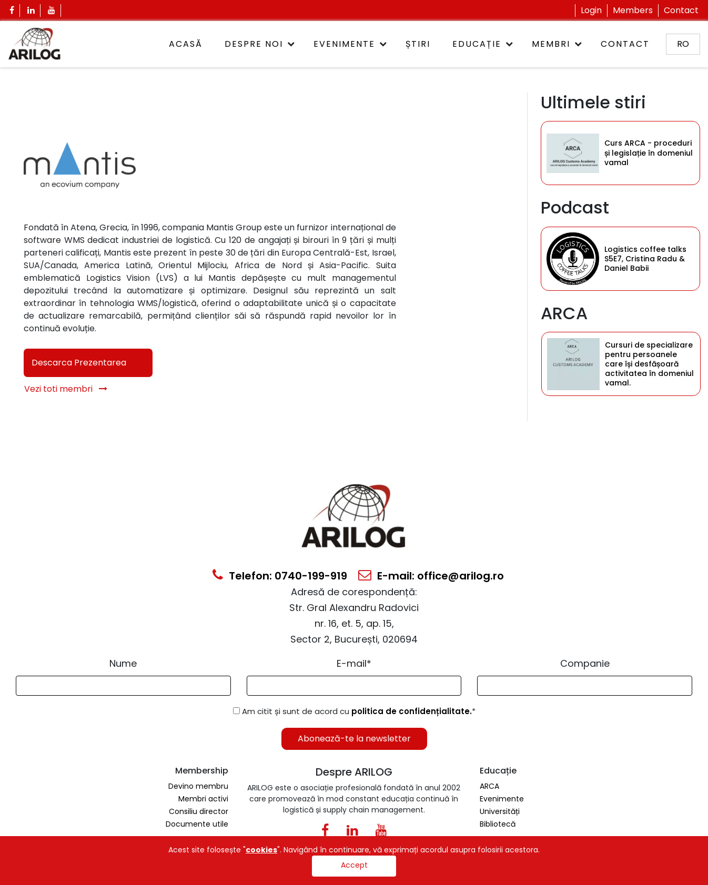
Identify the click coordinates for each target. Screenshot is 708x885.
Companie (585, 663)
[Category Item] (573, 153)
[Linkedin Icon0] (352, 832)
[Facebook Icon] (12, 10)
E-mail (354, 663)
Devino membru (198, 786)
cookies (261, 850)
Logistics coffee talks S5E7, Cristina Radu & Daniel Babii (645, 258)
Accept (354, 865)
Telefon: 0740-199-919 (280, 575)
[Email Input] (354, 686)
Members (633, 10)
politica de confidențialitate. (411, 711)
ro (683, 44)
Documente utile (197, 824)
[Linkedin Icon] (31, 10)
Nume (123, 663)
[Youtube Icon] (52, 10)
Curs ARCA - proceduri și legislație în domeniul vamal (648, 153)
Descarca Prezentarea (79, 363)
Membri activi (203, 799)
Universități (500, 811)
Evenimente (344, 44)
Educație (476, 44)
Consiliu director (198, 811)
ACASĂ (186, 44)
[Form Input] (123, 686)
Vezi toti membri (65, 389)
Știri (418, 44)
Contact (681, 10)
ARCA (489, 786)
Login (591, 10)
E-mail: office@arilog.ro (431, 575)
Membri (551, 44)
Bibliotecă (497, 824)
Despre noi (254, 44)
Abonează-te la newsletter (354, 739)
